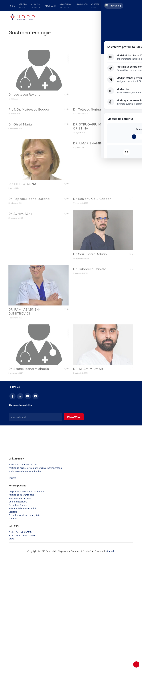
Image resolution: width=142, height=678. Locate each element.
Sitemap (13, 639)
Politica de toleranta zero (21, 616)
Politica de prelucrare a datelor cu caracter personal (35, 589)
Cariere (12, 599)
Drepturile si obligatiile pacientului (27, 612)
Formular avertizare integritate (24, 636)
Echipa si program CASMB (22, 656)
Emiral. (110, 672)
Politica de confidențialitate (23, 585)
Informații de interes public (23, 629)
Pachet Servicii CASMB (20, 653)
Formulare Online (18, 626)
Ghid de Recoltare (18, 622)
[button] (131, 16)
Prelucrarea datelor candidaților (25, 592)
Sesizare (13, 632)
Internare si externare (20, 619)
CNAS (11, 660)
